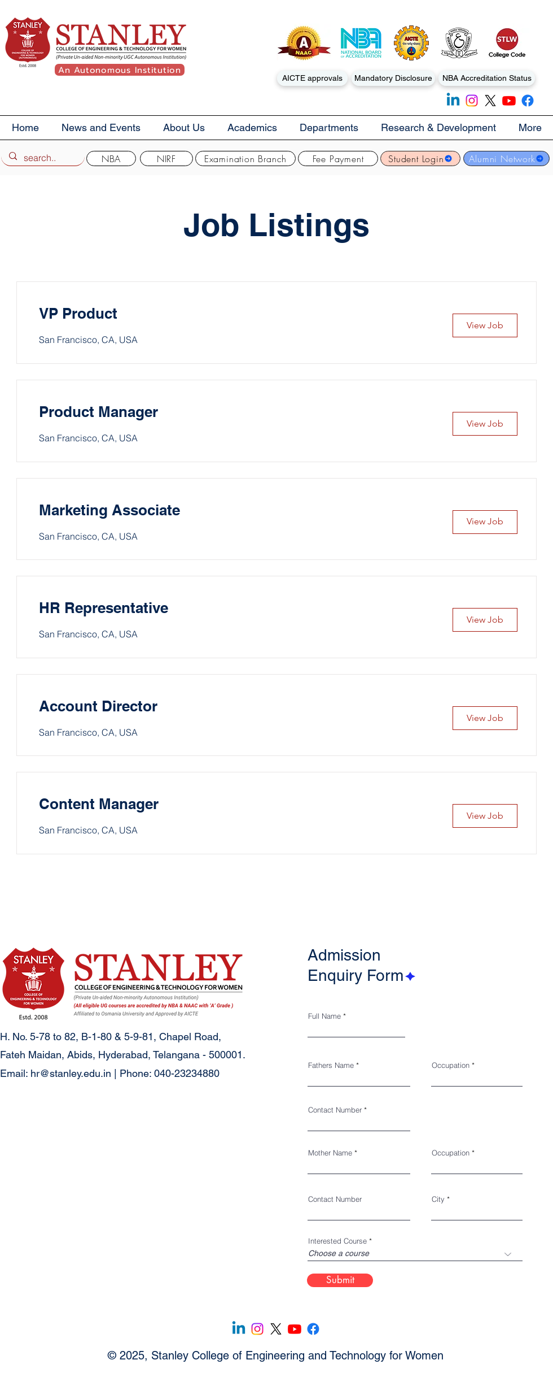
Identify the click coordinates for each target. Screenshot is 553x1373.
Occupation (450, 1065)
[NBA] (111, 158)
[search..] (42, 157)
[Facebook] (528, 100)
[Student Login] (420, 158)
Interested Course (337, 1241)
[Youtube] (509, 100)
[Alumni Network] (506, 158)
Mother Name (330, 1153)
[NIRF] (166, 158)
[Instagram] (472, 100)
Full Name (324, 1016)
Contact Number (335, 1110)
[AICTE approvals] (312, 78)
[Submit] (340, 1280)
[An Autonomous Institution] (120, 70)
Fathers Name (331, 1065)
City (438, 1199)
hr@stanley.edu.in (70, 1073)
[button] (184, 128)
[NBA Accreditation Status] (486, 78)
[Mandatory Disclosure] (393, 78)
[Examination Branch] (245, 158)
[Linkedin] (453, 100)
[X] (490, 100)
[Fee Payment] (338, 158)
